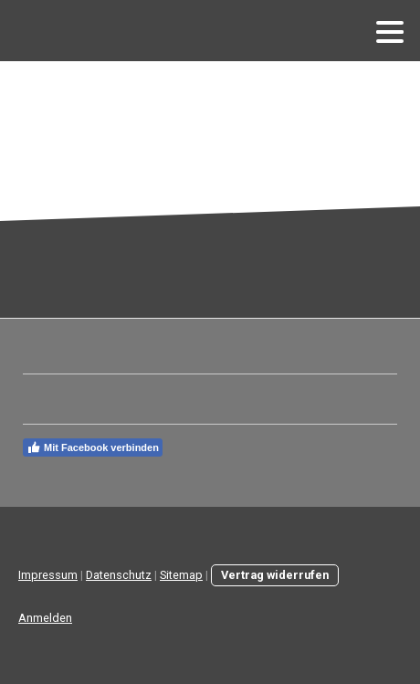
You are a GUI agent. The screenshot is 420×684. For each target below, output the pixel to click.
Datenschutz (119, 575)
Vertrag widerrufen (275, 575)
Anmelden (45, 618)
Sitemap (181, 575)
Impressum (48, 575)
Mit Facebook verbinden (92, 447)
